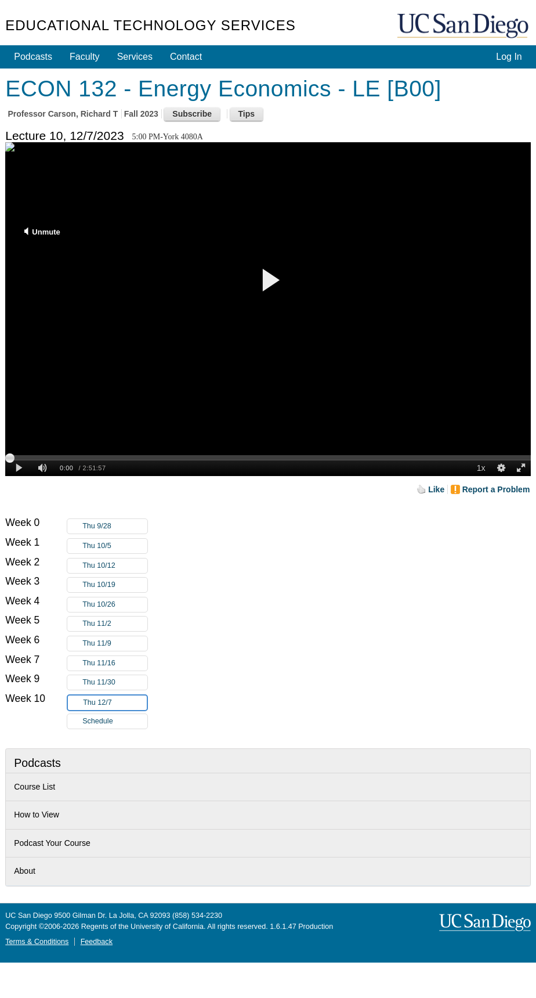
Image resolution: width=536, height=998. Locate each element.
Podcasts (33, 57)
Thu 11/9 (114, 643)
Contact (186, 57)
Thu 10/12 (114, 566)
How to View (36, 814)
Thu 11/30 (114, 682)
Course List (34, 786)
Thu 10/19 (114, 585)
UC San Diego (464, 26)
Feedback (97, 942)
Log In (508, 57)
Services (135, 57)
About (24, 870)
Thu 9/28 (114, 526)
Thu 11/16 (114, 663)
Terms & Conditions (36, 942)
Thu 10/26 (114, 604)
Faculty (85, 57)
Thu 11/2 (114, 624)
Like (436, 489)
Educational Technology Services (150, 25)
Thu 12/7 (115, 703)
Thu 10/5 (114, 546)
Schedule (97, 721)
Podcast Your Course (52, 843)
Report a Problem (496, 489)
